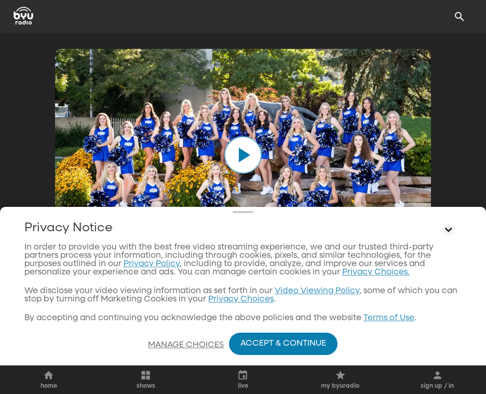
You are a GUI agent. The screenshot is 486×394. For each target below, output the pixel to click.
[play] (243, 155)
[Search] (459, 16)
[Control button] (449, 251)
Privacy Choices (241, 320)
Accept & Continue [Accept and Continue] (283, 343)
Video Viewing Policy (317, 311)
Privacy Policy (152, 284)
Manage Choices (186, 345)
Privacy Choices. (376, 292)
